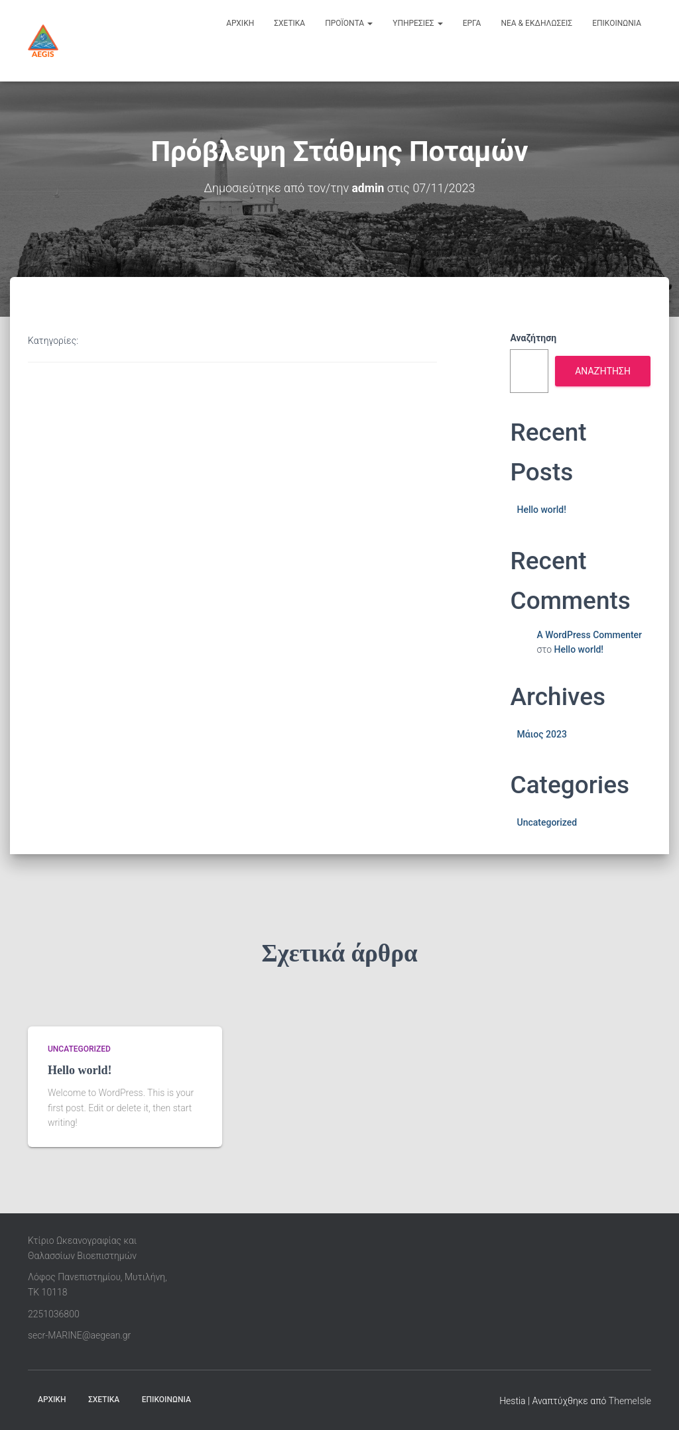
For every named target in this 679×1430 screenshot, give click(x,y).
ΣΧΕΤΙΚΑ (103, 1399)
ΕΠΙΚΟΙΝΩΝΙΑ (166, 1399)
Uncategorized (547, 822)
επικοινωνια (616, 23)
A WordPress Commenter (589, 634)
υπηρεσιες (418, 23)
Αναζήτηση (533, 338)
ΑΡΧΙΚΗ (52, 1399)
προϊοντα (349, 23)
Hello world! (541, 509)
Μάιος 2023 (541, 733)
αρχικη (240, 23)
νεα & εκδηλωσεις (536, 23)
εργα (472, 23)
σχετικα (289, 23)
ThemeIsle (630, 1401)
